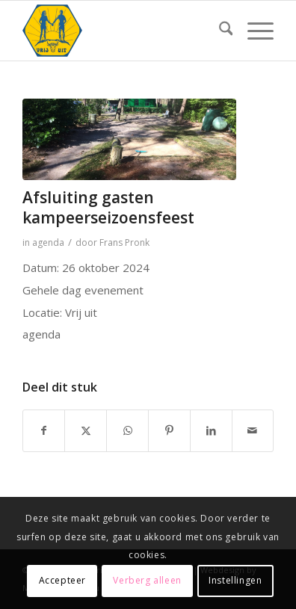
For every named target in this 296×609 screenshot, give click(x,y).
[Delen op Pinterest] (169, 430)
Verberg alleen (147, 580)
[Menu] (253, 31)
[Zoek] (218, 31)
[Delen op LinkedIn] (211, 430)
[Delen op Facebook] (44, 430)
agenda (48, 242)
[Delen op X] (85, 430)
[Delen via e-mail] (253, 430)
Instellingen (235, 580)
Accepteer (62, 580)
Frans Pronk (124, 242)
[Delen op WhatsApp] (127, 430)
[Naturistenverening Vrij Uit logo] (122, 31)
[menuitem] (218, 31)
